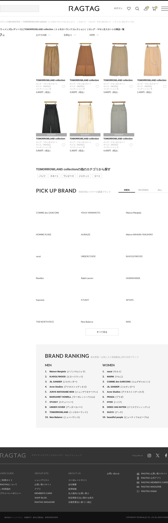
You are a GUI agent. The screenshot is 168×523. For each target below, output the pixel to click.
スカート (54, 176)
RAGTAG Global (148, 491)
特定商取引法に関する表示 (80, 498)
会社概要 (72, 484)
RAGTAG (13, 455)
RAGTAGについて (8, 484)
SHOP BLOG (40, 498)
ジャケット (84, 176)
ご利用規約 (5, 489)
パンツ (42, 176)
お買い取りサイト (42, 484)
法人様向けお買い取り (78, 493)
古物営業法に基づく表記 (79, 502)
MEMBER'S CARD (43, 493)
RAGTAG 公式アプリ (151, 478)
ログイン (118, 8)
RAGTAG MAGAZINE (44, 502)
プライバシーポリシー (10, 493)
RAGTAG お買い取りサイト (154, 473)
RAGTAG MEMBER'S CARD (154, 482)
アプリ (37, 489)
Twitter (158, 455)
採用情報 (72, 489)
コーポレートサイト (77, 480)
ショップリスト (41, 480)
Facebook (166, 455)
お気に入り (129, 9)
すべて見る (102, 332)
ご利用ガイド (6, 480)
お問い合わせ (113, 473)
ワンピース (68, 176)
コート (97, 176)
